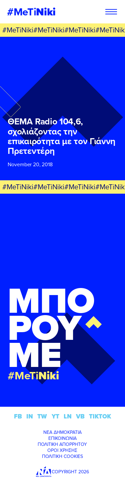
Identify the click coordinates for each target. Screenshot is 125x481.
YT (55, 416)
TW (42, 416)
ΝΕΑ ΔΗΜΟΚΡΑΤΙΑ (62, 432)
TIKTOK (100, 416)
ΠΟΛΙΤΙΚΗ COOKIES (62, 456)
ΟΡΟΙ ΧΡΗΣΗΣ (62, 450)
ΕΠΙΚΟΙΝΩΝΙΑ (62, 438)
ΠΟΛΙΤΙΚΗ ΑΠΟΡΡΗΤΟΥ (62, 444)
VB (80, 416)
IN (29, 416)
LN (68, 416)
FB (18, 416)
